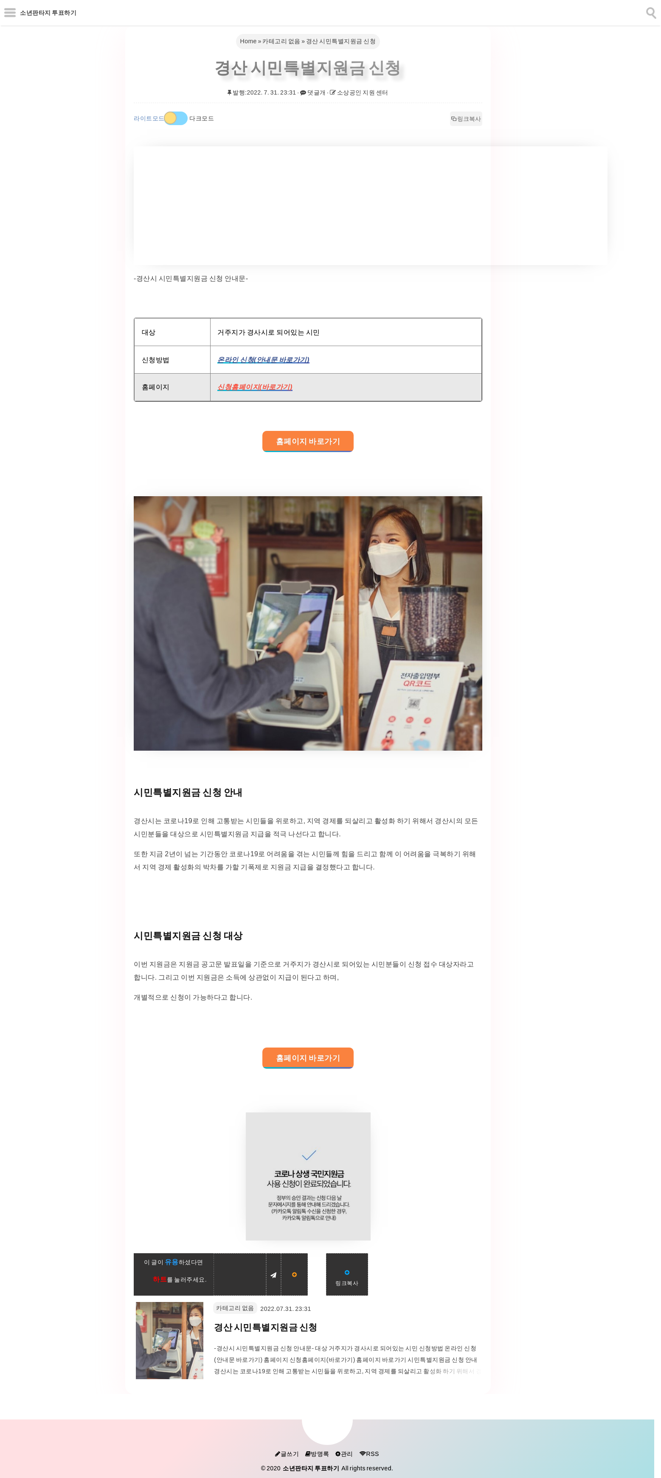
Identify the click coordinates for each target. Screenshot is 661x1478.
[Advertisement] (371, 205)
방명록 (317, 1454)
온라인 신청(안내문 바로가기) (263, 359)
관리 (344, 1454)
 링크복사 (466, 119)
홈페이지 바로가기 (308, 441)
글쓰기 (287, 1454)
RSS (369, 1454)
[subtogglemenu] (10, 12)
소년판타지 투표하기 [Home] (48, 13)
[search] (650, 11)
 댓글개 (313, 92)
